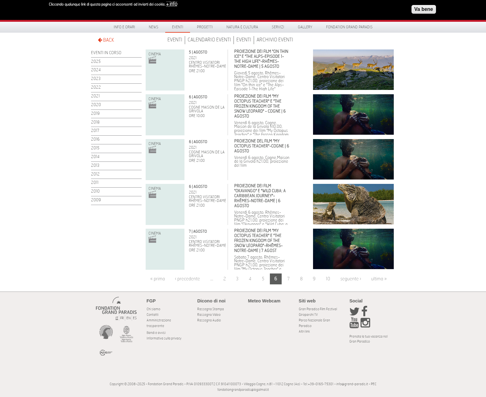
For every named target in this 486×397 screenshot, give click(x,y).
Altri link (304, 331)
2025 (96, 62)
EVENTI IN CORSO (106, 53)
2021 (95, 96)
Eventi (177, 27)
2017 (95, 131)
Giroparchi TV (308, 314)
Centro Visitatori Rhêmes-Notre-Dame (207, 64)
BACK (106, 40)
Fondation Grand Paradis (349, 27)
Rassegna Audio (209, 320)
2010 (95, 191)
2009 (96, 200)
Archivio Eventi (275, 39)
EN (128, 318)
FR (122, 318)
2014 (95, 157)
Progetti (205, 27)
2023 (96, 79)
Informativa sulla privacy (164, 338)
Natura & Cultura (242, 27)
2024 (96, 70)
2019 (95, 114)
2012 (95, 174)
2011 (94, 183)
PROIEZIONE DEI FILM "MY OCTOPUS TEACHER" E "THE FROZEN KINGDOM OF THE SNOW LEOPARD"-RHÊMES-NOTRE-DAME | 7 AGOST (258, 241)
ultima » (379, 279)
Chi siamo (153, 309)
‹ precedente (187, 279)
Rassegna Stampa (210, 309)
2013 (95, 166)
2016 (95, 140)
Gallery (305, 27)
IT (117, 318)
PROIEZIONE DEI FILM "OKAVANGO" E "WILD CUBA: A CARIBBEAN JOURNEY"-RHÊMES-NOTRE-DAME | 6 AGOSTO (260, 196)
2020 (96, 105)
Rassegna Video (208, 314)
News (153, 27)
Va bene (423, 7)
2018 (95, 122)
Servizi (278, 27)
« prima (157, 279)
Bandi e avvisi (156, 332)
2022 (96, 88)
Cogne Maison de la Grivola (207, 109)
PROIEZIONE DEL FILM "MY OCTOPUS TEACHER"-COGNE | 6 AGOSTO (261, 146)
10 (328, 279)
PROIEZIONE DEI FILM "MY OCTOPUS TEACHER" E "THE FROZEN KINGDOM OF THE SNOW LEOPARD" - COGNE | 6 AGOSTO (260, 107)
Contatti (152, 314)
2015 (95, 148)
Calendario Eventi (209, 39)
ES (135, 318)
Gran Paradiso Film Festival (318, 309)
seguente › (350, 279)
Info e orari (124, 27)
